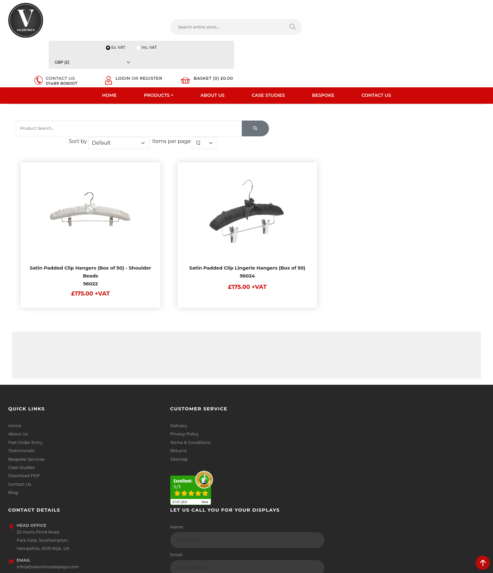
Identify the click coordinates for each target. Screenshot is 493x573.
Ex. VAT (375, 6)
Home (109, 49)
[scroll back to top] (483, 563)
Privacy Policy (143, 431)
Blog (13, 489)
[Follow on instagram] (320, 505)
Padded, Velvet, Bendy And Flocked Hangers (153, 98)
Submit (463, 510)
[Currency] (453, 7)
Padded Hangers (232, 98)
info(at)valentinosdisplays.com (290, 463)
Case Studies (268, 49)
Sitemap (138, 456)
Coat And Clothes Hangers (65, 98)
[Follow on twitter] (268, 505)
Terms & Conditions (149, 439)
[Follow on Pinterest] (307, 505)
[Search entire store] (245, 28)
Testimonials (21, 448)
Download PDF (24, 472)
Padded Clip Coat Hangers (290, 98)
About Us (213, 49)
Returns (137, 448)
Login (396, 25)
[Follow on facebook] (256, 505)
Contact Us (376, 49)
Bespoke (323, 49)
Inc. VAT (406, 6)
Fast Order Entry (25, 439)
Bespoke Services (26, 456)
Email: (377, 451)
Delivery (137, 423)
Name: (378, 423)
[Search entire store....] (182, 28)
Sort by (299, 132)
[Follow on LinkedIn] (281, 505)
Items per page (392, 132)
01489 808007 (348, 31)
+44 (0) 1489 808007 (280, 490)
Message (380, 479)
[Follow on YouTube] (294, 505)
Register (400, 31)
